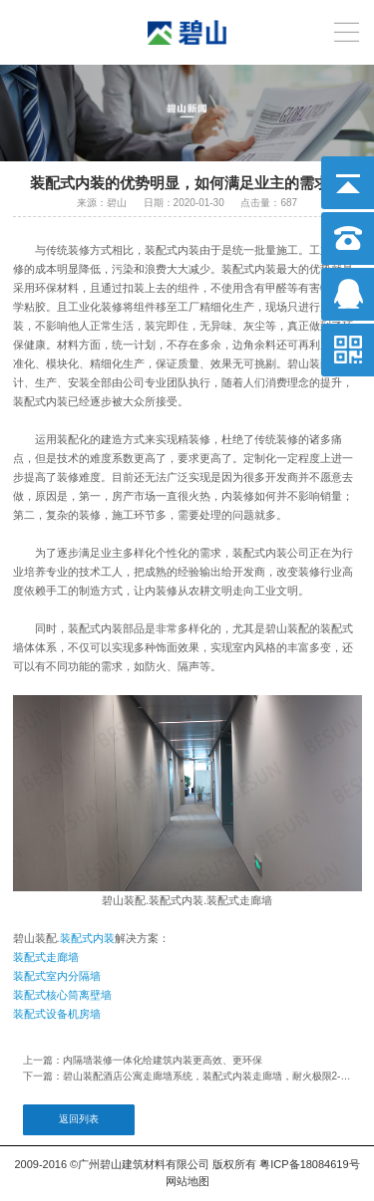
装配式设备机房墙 (57, 1014)
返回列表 (79, 1118)
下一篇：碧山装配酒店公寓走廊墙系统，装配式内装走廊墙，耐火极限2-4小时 (187, 1076)
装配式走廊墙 (46, 957)
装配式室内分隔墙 (57, 976)
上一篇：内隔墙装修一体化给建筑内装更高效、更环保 (142, 1060)
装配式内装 (87, 938)
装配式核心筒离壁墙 (62, 995)
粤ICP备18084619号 (309, 1164)
